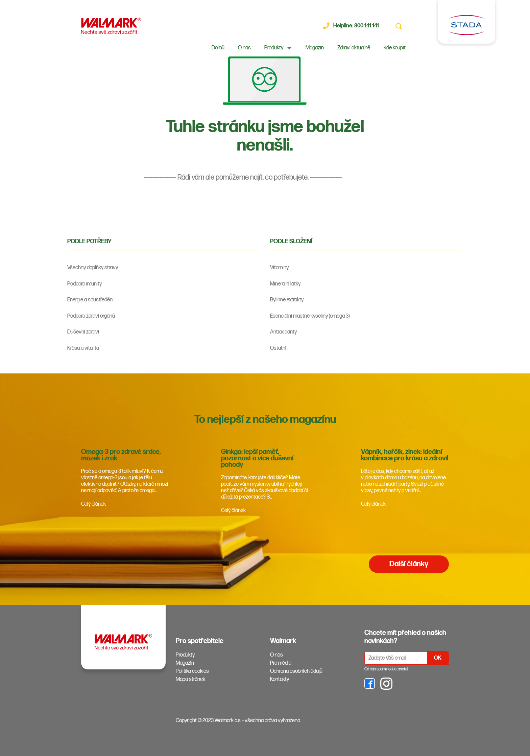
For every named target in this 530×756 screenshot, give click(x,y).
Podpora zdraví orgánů (91, 316)
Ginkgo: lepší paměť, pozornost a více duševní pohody (257, 458)
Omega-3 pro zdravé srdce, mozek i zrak (121, 455)
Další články (408, 564)
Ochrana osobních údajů (296, 671)
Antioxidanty (283, 332)
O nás (244, 48)
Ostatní (278, 348)
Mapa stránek (190, 679)
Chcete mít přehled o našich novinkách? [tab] (405, 637)
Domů (218, 48)
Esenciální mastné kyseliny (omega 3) (310, 316)
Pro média (280, 663)
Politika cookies (192, 671)
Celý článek (93, 504)
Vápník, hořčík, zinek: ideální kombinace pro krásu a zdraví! (404, 455)
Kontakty (279, 679)
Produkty (273, 48)
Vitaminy (279, 268)
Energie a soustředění (90, 300)
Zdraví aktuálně (353, 48)
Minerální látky (285, 284)
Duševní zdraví (83, 332)
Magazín (315, 48)
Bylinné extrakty (287, 300)
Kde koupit (395, 48)
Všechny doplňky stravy (92, 268)
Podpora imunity (84, 284)
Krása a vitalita (83, 348)
